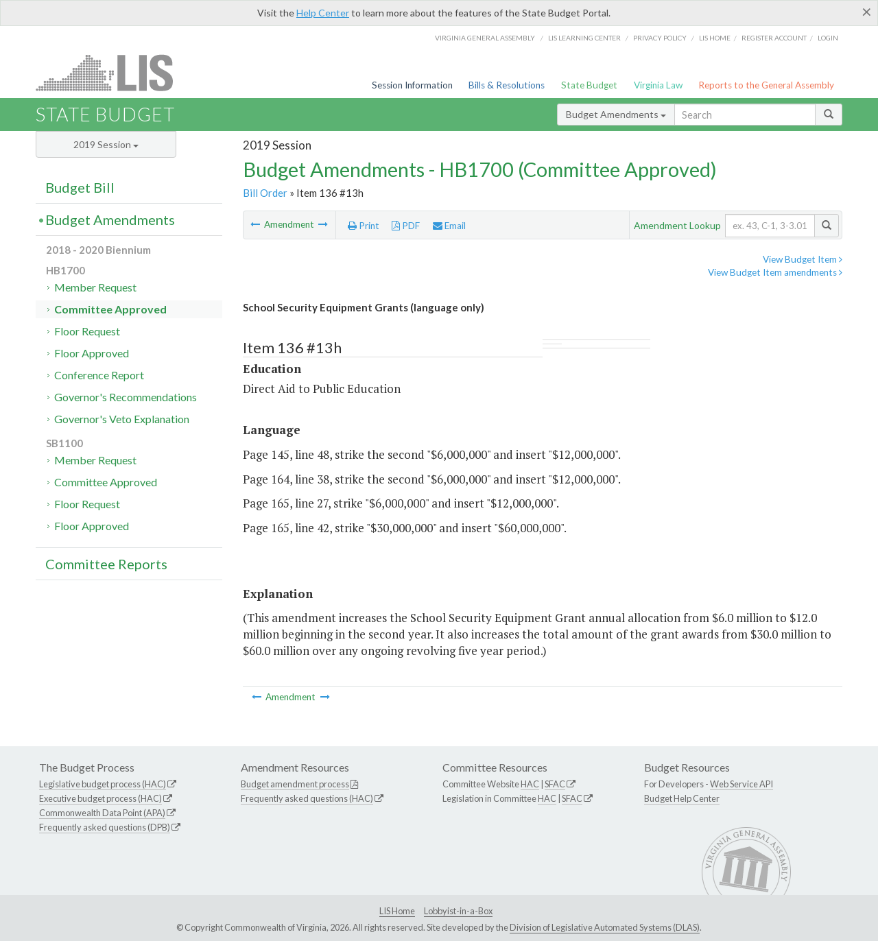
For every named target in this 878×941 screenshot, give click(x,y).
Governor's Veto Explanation (121, 418)
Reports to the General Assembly (766, 85)
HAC (530, 783)
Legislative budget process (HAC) (102, 783)
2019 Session (106, 144)
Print (363, 225)
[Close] (867, 12)
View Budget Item (802, 259)
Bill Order (265, 193)
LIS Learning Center (584, 38)
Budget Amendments (616, 114)
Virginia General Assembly (485, 38)
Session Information (412, 85)
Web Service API (741, 783)
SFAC (555, 783)
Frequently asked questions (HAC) (307, 798)
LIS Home (397, 910)
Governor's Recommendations (125, 396)
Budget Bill (80, 187)
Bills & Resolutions (506, 85)
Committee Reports (106, 564)
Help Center (322, 13)
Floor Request (87, 330)
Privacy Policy (660, 38)
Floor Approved (91, 352)
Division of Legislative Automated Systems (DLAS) (605, 927)
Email (449, 225)
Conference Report (99, 374)
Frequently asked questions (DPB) (104, 827)
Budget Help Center (682, 798)
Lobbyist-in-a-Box (458, 910)
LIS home (715, 38)
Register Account (774, 38)
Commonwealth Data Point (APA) (102, 812)
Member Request (95, 287)
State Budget (589, 85)
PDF (406, 225)
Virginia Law (658, 85)
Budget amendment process (295, 783)
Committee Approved (110, 308)
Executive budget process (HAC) (100, 798)
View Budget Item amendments (775, 272)
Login (828, 38)
